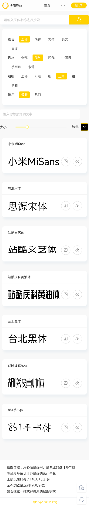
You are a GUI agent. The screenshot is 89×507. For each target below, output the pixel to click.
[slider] (27, 127)
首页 (47, 5)
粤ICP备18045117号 (45, 502)
